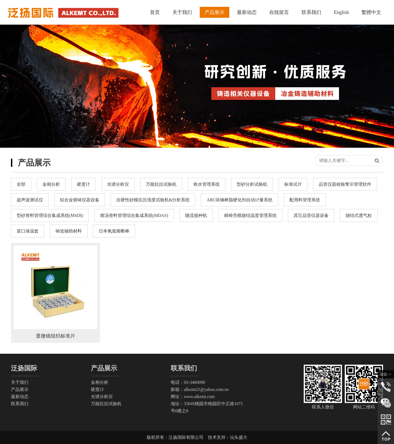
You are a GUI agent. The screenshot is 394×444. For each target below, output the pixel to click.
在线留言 (279, 12)
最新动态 (247, 12)
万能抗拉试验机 (106, 403)
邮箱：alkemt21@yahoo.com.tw (200, 389)
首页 (155, 12)
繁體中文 (371, 12)
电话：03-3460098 (188, 382)
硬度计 (97, 389)
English (341, 12)
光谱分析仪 (102, 396)
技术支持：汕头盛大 (227, 437)
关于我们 (182, 12)
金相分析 (99, 382)
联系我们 (311, 12)
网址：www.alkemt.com (193, 396)
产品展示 (214, 12)
